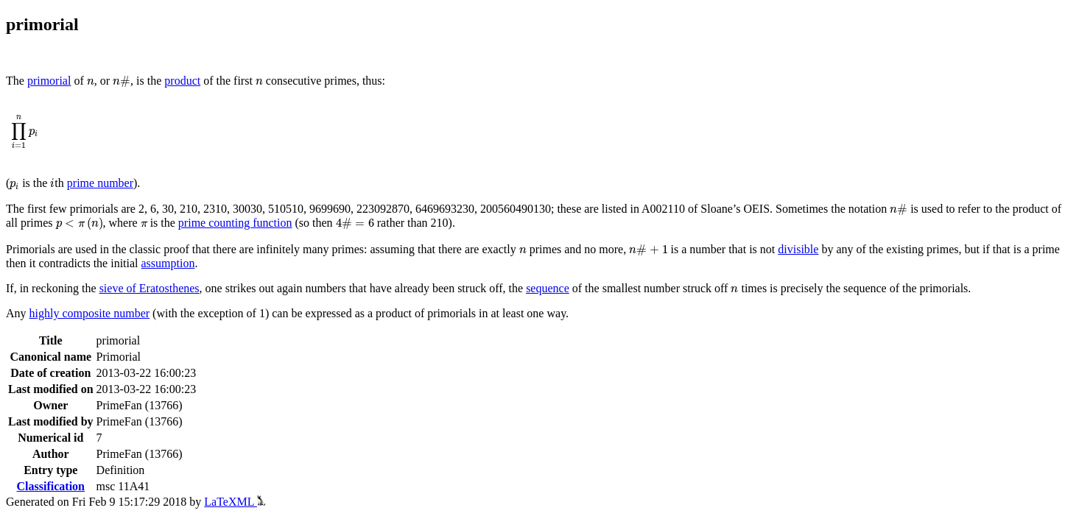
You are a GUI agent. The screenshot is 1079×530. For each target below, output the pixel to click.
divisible (798, 249)
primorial (49, 80)
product (182, 80)
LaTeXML (234, 501)
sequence (547, 288)
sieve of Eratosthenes (149, 288)
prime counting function (235, 222)
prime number (100, 183)
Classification (51, 486)
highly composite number (89, 313)
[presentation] (90, 82)
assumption (168, 263)
